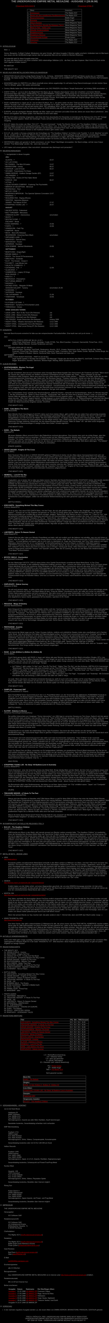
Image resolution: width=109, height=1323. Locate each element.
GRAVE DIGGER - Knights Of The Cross (35, 1027)
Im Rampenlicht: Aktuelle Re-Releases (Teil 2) (47, 25)
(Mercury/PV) (56, 438)
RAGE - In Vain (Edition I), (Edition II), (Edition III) (41, 1085)
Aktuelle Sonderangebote (39, 30)
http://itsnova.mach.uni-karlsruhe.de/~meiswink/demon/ (24, 883)
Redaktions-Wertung (37, 35)
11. (13, 1105)
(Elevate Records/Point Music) (56, 488)
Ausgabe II (12, 1293)
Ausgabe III (12, 1296)
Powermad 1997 (29, 1096)
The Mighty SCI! (57, 1069)
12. (6, 1205)
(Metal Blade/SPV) (56, 543)
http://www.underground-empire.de (73, 1275)
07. (14, 854)
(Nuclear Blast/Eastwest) (56, 386)
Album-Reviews (36, 23)
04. (54, 345)
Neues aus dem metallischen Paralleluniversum (47, 15)
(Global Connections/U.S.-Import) (56, 698)
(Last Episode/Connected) (56, 569)
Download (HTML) (85, 6)
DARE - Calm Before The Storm (32, 1047)
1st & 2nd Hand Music (56, 1155)
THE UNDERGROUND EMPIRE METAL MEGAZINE (56, 1220)
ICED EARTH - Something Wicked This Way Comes (40, 1022)
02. (54, 110)
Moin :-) (56, 59)
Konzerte (33, 20)
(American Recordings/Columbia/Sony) (56, 736)
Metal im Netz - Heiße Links (40, 28)
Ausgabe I (12, 1291)
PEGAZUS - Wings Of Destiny (32, 1034)
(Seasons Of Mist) (56, 592)
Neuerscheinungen (37, 18)
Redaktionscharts (36, 32)
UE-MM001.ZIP (31, 1291)
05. (8, 364)
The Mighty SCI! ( (14, 1235)
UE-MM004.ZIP (31, 1298)
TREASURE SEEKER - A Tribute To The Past (37, 1025)
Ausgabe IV (12, 1298)
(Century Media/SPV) (56, 517)
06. (22, 824)
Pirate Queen (56, 1066)
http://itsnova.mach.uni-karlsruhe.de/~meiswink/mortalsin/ (25, 895)
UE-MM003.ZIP (31, 1296)
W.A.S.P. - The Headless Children (35, 1101)
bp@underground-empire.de (26, 1252)
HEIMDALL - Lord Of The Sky (31, 1044)
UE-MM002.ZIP (31, 1293)
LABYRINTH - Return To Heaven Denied (35, 1032)
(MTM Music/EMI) (56, 418)
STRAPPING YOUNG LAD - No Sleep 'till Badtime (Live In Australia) (48, 1090)
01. (7, 46)
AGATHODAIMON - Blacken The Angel (35, 1029)
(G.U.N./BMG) (56, 460)
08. (54, 939)
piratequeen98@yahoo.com (29, 1245)
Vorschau (33, 42)
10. (11, 1016)
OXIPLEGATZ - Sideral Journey (32, 1049)
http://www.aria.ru (10, 859)
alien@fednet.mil (19, 1254)
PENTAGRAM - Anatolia (29, 1039)
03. (54, 238)
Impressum (34, 40)
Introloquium (34, 13)
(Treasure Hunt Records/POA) (56, 806)
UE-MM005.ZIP (31, 1300)
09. (54, 979)
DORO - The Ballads (30, 1079)
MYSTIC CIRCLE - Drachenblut (32, 1037)
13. (54, 1313)
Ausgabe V (12, 1300)
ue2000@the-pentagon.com (18, 1261)
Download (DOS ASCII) (25, 6)
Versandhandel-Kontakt (38, 37)
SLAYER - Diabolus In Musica (31, 1042)
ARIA (6, 857)
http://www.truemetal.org (13, 920)
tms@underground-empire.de (31, 1235)
